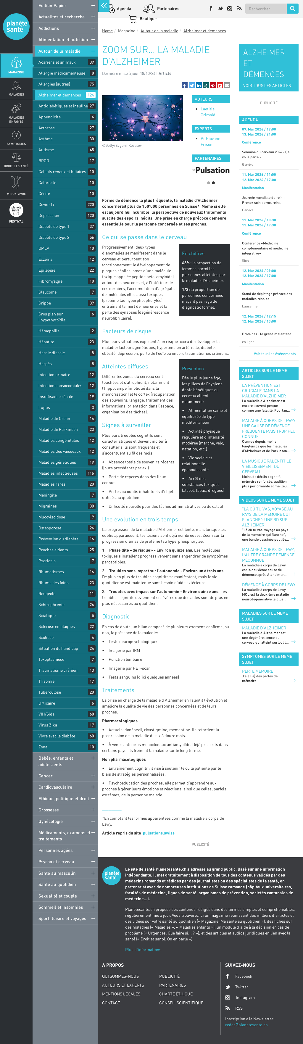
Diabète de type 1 (53, 226)
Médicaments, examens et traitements (64, 835)
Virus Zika (47, 724)
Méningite (47, 494)
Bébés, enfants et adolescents (55, 761)
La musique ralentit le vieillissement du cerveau (266, 466)
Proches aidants (53, 549)
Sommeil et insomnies (60, 907)
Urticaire (46, 702)
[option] (211, 169)
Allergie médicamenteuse (61, 72)
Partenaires (167, 8)
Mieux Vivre (16, 194)
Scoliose (46, 637)
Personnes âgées (55, 850)
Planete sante (16, 26)
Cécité (44, 193)
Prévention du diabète (58, 538)
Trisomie (46, 681)
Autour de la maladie (59, 51)
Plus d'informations (143, 949)
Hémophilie (48, 330)
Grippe (44, 302)
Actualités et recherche (61, 16)
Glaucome (47, 291)
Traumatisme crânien (58, 670)
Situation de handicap (58, 648)
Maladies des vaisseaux (59, 451)
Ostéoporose (49, 527)
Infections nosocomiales (60, 385)
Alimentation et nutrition (63, 39)
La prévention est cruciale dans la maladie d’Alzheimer (264, 390)
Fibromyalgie (50, 280)
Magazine (16, 72)
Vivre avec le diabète (56, 735)
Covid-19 (46, 204)
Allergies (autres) (54, 83)
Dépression (48, 215)
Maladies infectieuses (58, 473)
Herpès (45, 363)
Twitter (236, 987)
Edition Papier (52, 5)
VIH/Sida (46, 713)
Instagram (240, 997)
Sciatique (47, 615)
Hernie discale (51, 352)
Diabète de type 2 (53, 237)
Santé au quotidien (57, 884)
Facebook (238, 976)
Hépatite (46, 341)
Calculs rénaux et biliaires (62, 171)
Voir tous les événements (275, 353)
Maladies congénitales (58, 440)
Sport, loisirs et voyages (62, 918)
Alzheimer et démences (59, 94)
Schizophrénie (51, 604)
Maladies (16, 94)
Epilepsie (46, 270)
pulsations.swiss (159, 832)
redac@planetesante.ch (246, 1024)
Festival (16, 221)
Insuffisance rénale (55, 396)
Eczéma (45, 259)
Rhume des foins (53, 582)
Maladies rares (51, 483)
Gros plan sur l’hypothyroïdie (51, 316)
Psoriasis (47, 560)
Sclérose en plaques (56, 626)
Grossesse (48, 809)
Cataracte (47, 182)
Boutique (148, 18)
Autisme (46, 149)
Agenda (123, 8)
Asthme (45, 138)
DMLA (43, 248)
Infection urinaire (54, 374)
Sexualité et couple (57, 895)
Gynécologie (50, 821)
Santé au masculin (57, 873)
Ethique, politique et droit (63, 798)
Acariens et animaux (57, 62)
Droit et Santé (16, 166)
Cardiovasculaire (55, 787)
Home (107, 30)
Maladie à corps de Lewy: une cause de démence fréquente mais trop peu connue (269, 428)
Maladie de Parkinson (58, 429)
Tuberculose (49, 692)
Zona (42, 746)
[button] (185, 85)
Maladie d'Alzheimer (264, 627)
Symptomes (16, 144)
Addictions (48, 28)
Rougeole (46, 593)
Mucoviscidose (51, 516)
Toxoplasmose (51, 659)
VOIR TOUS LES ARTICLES (267, 85)
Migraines (47, 505)
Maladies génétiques (57, 462)
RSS (234, 1008)
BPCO (43, 160)
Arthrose (46, 127)
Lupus (44, 407)
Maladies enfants (16, 119)
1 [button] (208, 182)
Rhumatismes (51, 571)
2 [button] (213, 182)
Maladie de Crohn (54, 418)
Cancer (45, 775)
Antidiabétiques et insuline (63, 105)
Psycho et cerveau (56, 861)
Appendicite (49, 116)
